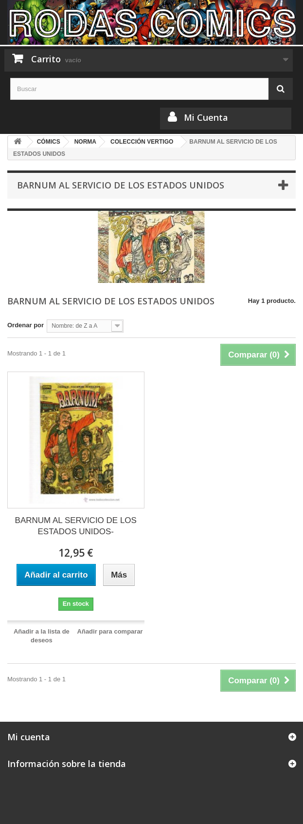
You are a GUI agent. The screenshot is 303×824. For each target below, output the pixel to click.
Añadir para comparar (110, 631)
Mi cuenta (28, 737)
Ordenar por (25, 325)
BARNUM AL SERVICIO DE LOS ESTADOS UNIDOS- (76, 526)
